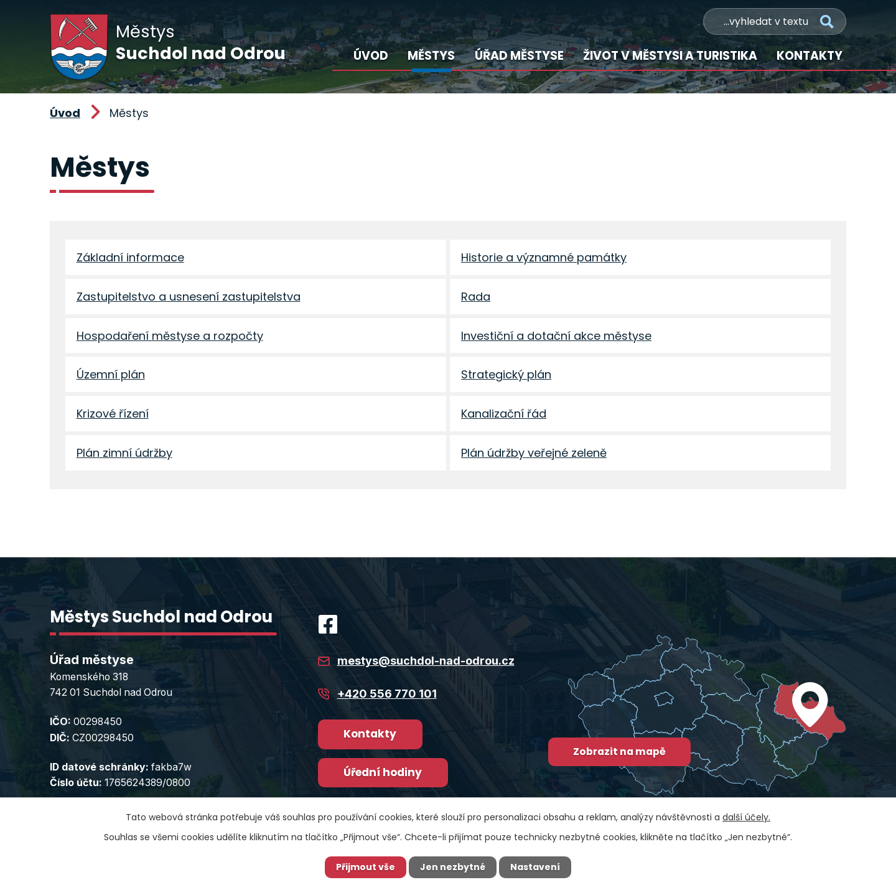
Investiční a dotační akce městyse (556, 337)
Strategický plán (506, 376)
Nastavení (535, 867)
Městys (431, 55)
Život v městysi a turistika (670, 55)
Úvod (370, 55)
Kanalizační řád (503, 416)
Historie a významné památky (544, 257)
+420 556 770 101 (387, 696)
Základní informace (130, 257)
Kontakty (809, 55)
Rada (475, 297)
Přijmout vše (365, 867)
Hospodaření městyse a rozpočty (170, 337)
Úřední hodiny (382, 775)
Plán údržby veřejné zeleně (534, 455)
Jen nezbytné (452, 867)
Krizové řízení (113, 416)
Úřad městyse (519, 55)
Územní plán (111, 376)
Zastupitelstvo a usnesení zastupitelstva (189, 297)
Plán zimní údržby (124, 455)
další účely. (746, 817)
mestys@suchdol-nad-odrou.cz (426, 663)
